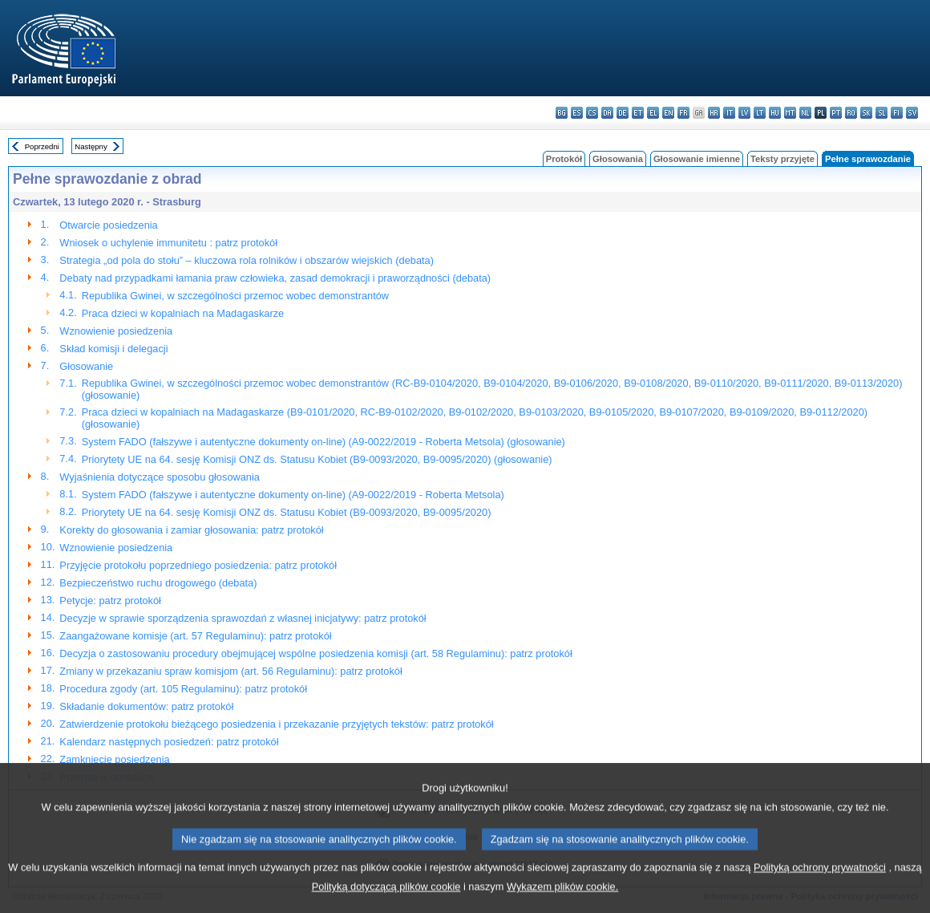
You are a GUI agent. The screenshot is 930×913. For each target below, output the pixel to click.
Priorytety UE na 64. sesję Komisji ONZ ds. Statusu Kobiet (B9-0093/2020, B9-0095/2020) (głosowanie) (317, 459)
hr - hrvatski (714, 113)
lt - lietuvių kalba (760, 113)
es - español (577, 113)
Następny (91, 146)
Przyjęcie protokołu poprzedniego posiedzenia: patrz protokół (198, 565)
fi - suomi (897, 113)
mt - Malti (790, 113)
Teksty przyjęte (782, 159)
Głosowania (617, 159)
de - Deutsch (623, 113)
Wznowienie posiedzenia (115, 331)
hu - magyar (775, 113)
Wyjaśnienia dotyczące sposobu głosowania (159, 477)
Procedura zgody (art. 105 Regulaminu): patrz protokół (183, 689)
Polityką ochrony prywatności (820, 882)
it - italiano (729, 113)
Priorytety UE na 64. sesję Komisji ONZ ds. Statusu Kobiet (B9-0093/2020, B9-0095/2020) (286, 512)
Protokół (564, 159)
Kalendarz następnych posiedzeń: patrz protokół (168, 742)
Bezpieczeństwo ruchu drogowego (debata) (158, 583)
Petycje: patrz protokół (110, 600)
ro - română (851, 113)
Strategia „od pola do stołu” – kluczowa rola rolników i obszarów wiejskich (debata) (246, 260)
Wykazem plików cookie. (562, 901)
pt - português (836, 113)
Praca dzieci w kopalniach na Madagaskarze (183, 313)
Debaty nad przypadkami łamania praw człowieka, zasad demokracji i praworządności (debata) (275, 278)
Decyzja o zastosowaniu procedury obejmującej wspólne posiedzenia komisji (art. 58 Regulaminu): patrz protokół (315, 653)
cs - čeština (592, 113)
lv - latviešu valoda (744, 113)
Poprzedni (42, 146)
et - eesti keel (638, 113)
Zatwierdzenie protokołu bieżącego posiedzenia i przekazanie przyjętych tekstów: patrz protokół (276, 724)
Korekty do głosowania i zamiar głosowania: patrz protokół (191, 530)
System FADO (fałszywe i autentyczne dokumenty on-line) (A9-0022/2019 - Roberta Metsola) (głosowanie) (323, 442)
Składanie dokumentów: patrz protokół (146, 706)
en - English (668, 113)
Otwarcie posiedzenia (108, 225)
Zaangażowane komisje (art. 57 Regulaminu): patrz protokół (195, 636)
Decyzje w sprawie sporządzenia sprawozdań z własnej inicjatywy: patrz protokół (242, 618)
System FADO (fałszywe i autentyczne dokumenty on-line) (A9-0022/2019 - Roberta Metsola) (293, 495)
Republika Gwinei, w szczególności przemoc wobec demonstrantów (235, 296)
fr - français (683, 113)
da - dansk (607, 113)
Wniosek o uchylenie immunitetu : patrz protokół (168, 243)
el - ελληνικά (653, 113)
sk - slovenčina (866, 113)
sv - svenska (912, 113)
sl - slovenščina (881, 113)
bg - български (562, 113)
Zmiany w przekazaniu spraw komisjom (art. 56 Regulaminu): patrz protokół (230, 671)
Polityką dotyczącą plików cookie (386, 901)
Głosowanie (86, 366)
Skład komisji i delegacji (113, 349)
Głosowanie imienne (696, 159)
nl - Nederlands (805, 113)
